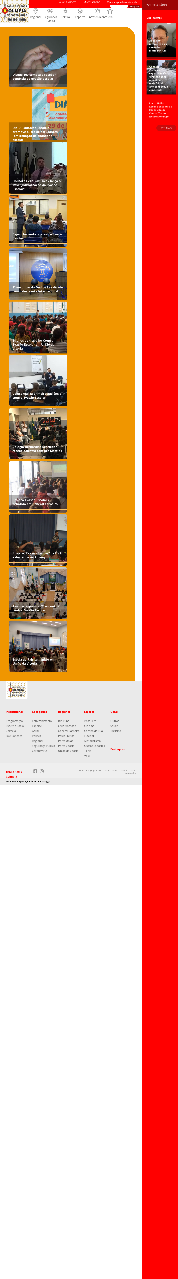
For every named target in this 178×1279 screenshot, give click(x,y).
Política (65, 17)
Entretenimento (97, 17)
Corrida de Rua (93, 731)
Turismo (115, 731)
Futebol (89, 736)
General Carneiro (69, 731)
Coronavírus (39, 751)
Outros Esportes (94, 746)
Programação (14, 721)
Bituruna (63, 721)
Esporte (80, 17)
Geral (110, 17)
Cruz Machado (67, 726)
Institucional (14, 712)
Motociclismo (92, 741)
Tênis (87, 751)
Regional (35, 17)
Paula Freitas (66, 736)
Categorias (39, 712)
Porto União (65, 741)
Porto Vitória (66, 746)
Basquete (90, 721)
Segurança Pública (50, 18)
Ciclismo (89, 726)
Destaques (117, 749)
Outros (114, 721)
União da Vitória (68, 751)
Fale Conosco (14, 736)
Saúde (114, 726)
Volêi (87, 756)
